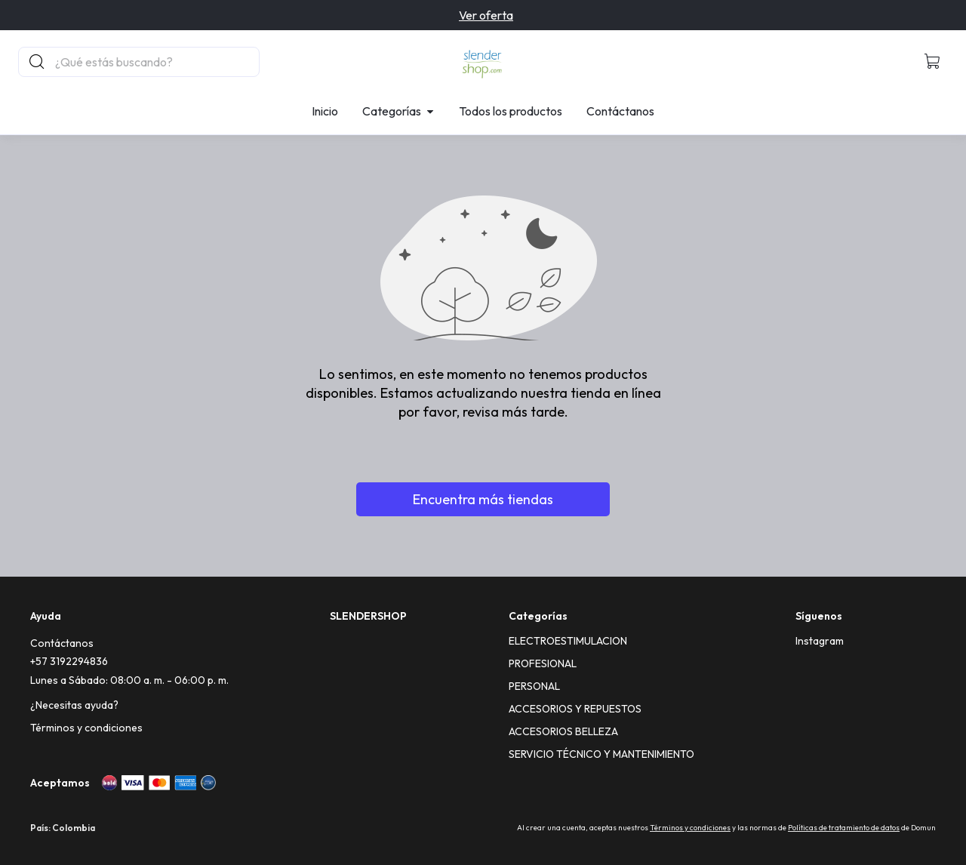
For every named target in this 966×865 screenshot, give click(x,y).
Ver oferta (486, 15)
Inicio (325, 111)
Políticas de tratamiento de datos (844, 828)
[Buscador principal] (156, 62)
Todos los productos (510, 111)
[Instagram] (819, 641)
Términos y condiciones (86, 727)
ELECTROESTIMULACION (568, 641)
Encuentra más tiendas (483, 499)
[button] (933, 62)
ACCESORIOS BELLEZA (563, 731)
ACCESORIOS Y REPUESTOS (575, 709)
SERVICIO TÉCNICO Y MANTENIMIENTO (601, 754)
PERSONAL (534, 686)
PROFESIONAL (543, 663)
